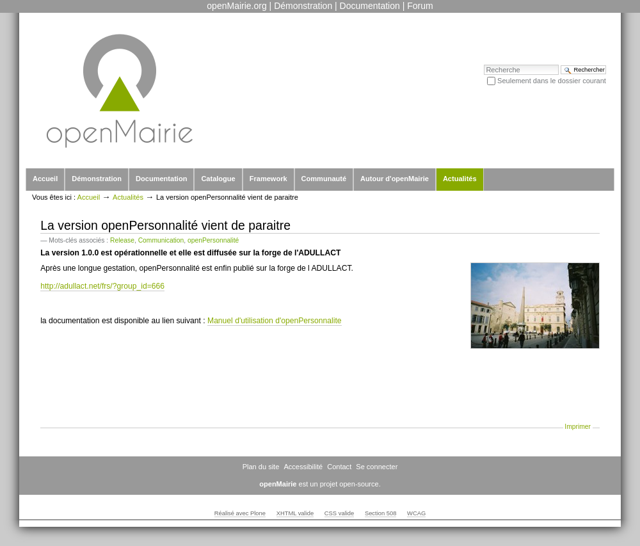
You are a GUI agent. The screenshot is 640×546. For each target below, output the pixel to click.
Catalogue (218, 178)
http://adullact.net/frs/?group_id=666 (102, 286)
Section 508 (381, 513)
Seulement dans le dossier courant (551, 80)
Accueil (45, 178)
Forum (420, 6)
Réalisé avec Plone (240, 513)
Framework (268, 178)
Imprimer (577, 426)
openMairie (277, 484)
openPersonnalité (213, 240)
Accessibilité (303, 466)
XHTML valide (295, 513)
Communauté (323, 178)
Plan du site (261, 466)
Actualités (460, 178)
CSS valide (339, 513)
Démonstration (303, 6)
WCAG (416, 513)
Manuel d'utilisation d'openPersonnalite (274, 320)
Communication (161, 240)
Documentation (370, 6)
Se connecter (376, 466)
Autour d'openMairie (394, 178)
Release (122, 240)
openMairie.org (236, 6)
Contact (339, 466)
